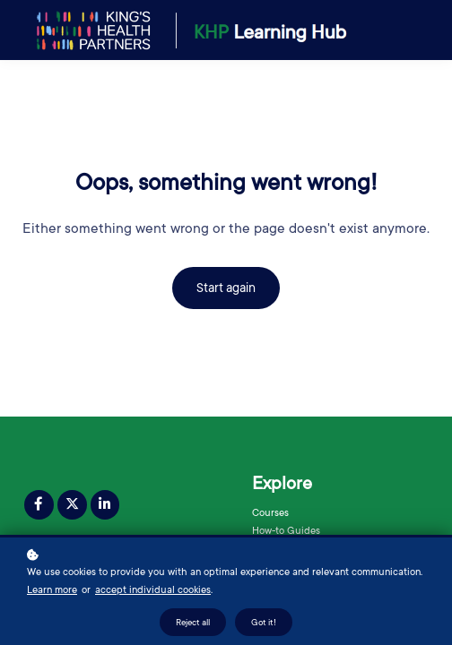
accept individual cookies (153, 591)
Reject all (193, 623)
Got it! (263, 623)
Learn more (52, 591)
